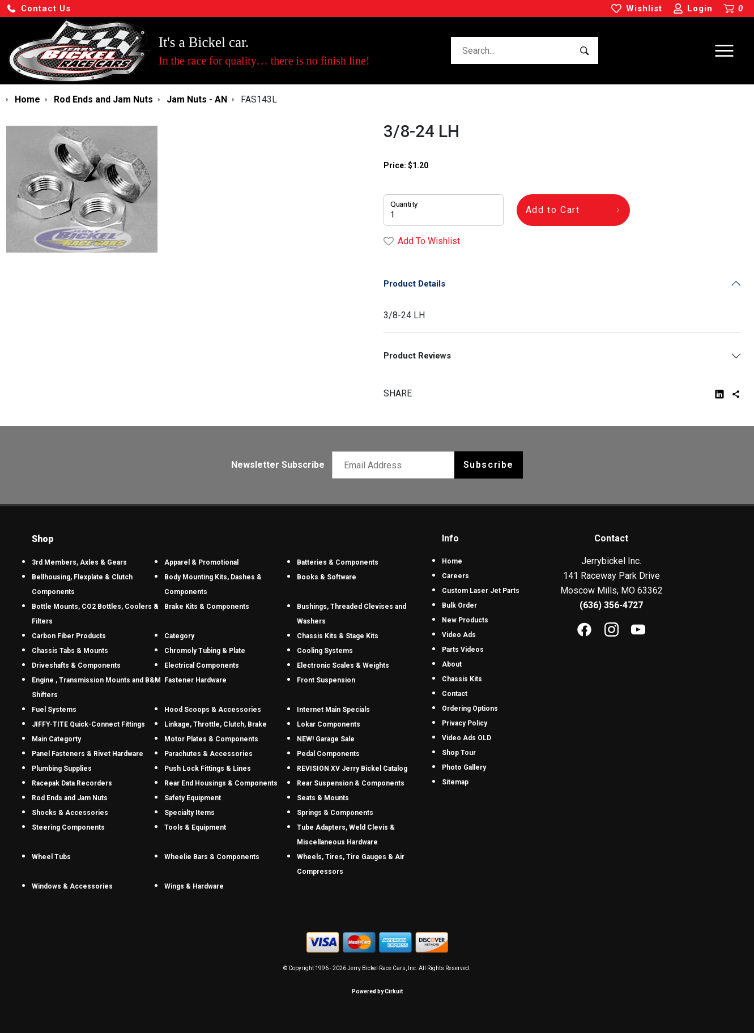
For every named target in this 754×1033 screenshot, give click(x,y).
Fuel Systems (54, 710)
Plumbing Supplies (62, 768)
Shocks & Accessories (70, 813)
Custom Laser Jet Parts (480, 591)
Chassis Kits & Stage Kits (337, 636)
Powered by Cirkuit (377, 991)
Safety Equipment (192, 798)
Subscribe (488, 464)
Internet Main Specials (333, 710)
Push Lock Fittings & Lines (207, 768)
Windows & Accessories (72, 886)
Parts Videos (463, 650)
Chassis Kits (462, 679)
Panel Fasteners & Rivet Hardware (87, 754)
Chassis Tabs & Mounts (70, 651)
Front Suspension (326, 680)
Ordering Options (470, 708)
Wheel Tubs (51, 857)
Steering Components (68, 827)
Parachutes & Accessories (208, 754)
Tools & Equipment (195, 827)
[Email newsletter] (395, 465)
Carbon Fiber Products (69, 636)
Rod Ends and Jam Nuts (70, 798)
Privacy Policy (464, 723)
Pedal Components (328, 754)
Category (179, 636)
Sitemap (455, 782)
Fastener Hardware (195, 680)
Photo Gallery (464, 767)
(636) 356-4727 (611, 605)
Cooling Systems (325, 651)
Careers (455, 576)
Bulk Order (459, 605)
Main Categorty (56, 739)
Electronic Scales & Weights (343, 665)
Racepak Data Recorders (72, 783)
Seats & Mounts (323, 798)
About (452, 664)
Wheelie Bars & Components (211, 857)
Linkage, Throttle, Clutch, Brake (215, 724)
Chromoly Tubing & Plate (204, 651)
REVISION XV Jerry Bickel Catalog (352, 768)
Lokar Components (328, 724)
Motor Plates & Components (211, 739)
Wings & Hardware (194, 886)
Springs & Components (335, 813)
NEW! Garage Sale (326, 739)
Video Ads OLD (466, 738)
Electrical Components (201, 665)
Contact (454, 694)
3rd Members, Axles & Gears (79, 562)
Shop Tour (459, 753)
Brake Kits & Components (206, 607)
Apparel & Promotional (201, 562)
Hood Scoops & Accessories (212, 710)
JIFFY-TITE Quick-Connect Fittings (88, 724)
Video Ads (459, 635)
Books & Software (326, 577)
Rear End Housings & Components (221, 783)
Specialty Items (189, 813)
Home (452, 561)
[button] (38, 8)
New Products (465, 620)
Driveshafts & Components (76, 665)
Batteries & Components (337, 562)
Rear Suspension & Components (350, 783)
